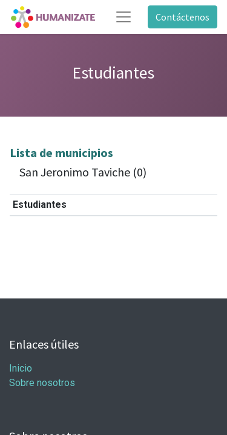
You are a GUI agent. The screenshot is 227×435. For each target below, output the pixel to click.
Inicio (20, 368)
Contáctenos (182, 17)
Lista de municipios (61, 152)
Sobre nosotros (42, 382)
